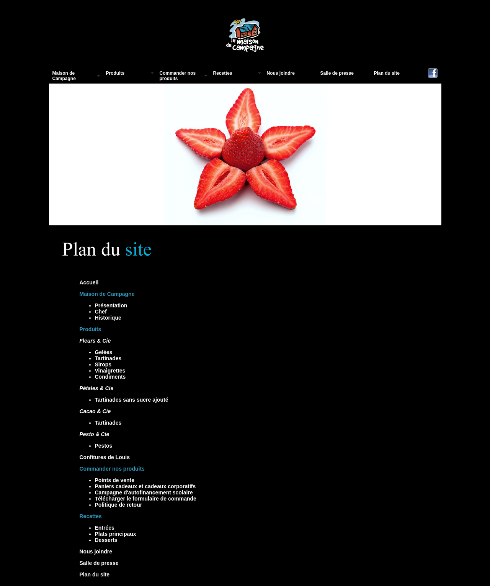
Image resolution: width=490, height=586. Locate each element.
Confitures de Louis (105, 457)
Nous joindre (281, 73)
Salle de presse (337, 73)
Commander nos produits (178, 76)
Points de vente (114, 480)
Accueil (89, 282)
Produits (115, 73)
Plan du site (387, 73)
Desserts (106, 540)
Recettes (222, 73)
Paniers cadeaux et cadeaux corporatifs (145, 486)
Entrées (104, 528)
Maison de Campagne (64, 76)
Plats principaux (115, 534)
